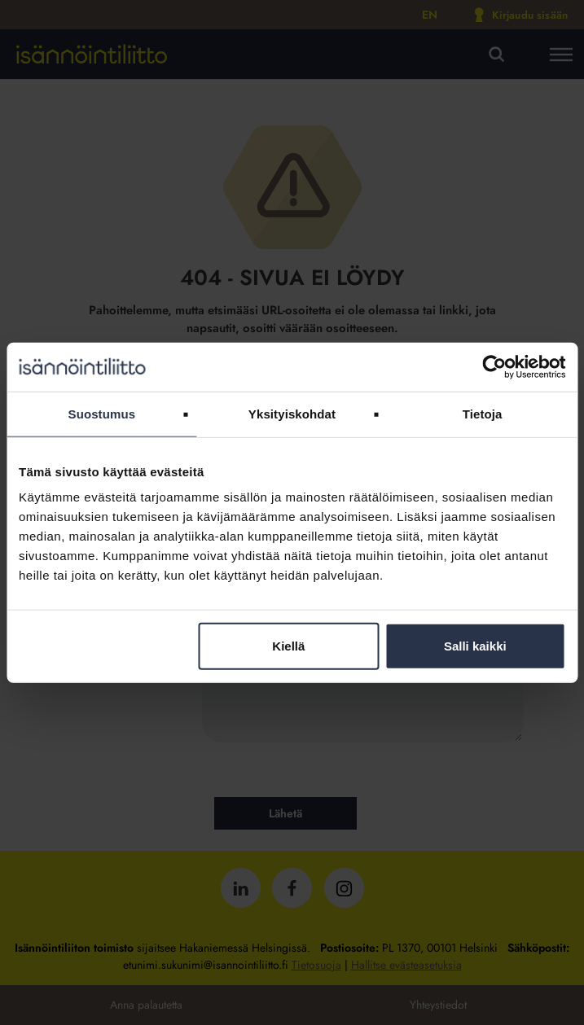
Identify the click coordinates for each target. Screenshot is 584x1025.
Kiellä (288, 646)
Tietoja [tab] (483, 413)
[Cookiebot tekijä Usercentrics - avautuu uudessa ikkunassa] (494, 366)
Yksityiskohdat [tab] (292, 413)
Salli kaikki (475, 646)
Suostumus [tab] (102, 413)
